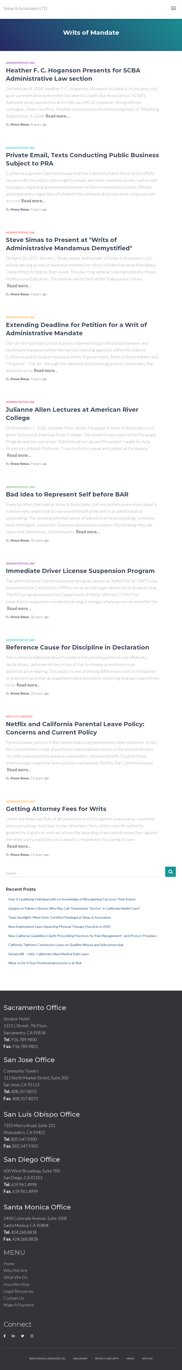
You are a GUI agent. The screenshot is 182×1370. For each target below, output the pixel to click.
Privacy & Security (107, 1358)
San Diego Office (32, 1159)
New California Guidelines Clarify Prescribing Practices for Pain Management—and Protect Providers (82, 936)
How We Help (17, 1284)
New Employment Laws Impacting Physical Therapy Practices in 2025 (59, 927)
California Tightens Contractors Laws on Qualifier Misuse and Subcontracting (65, 945)
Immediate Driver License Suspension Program (80, 570)
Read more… (58, 116)
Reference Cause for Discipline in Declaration (77, 647)
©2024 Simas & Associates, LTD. (47, 1358)
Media (130, 1358)
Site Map (147, 1358)
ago (39, 124)
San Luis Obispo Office (42, 1114)
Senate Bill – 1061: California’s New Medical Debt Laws (48, 954)
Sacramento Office (35, 1008)
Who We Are (15, 1270)
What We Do (15, 1277)
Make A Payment (19, 1304)
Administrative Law (20, 62)
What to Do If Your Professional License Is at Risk (45, 963)
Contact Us (14, 1298)
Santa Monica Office (37, 1207)
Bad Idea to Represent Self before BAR (67, 494)
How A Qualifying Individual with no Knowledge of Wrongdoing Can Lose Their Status (72, 899)
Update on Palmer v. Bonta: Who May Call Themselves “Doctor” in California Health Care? (74, 908)
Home (9, 1263)
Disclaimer (80, 1358)
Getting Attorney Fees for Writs (56, 808)
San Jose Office (29, 1060)
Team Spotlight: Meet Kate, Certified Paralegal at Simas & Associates (59, 917)
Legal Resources (19, 1291)
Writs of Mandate (19, 716)
